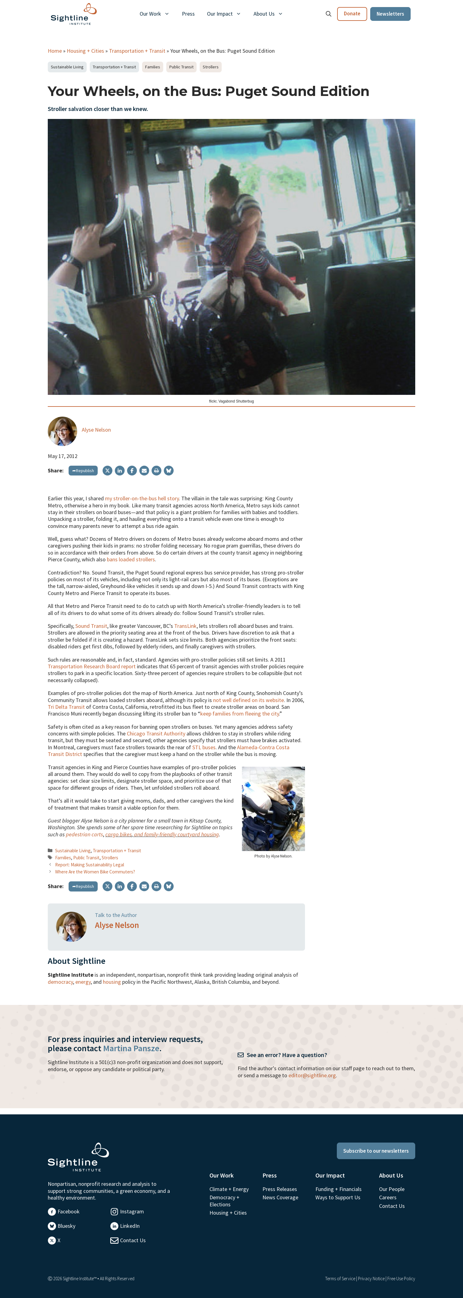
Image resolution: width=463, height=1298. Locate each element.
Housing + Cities (85, 50)
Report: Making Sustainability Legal (89, 865)
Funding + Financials (338, 1189)
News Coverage (280, 1197)
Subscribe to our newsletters (376, 1150)
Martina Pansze (131, 1048)
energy (83, 981)
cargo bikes (118, 834)
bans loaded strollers (131, 559)
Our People (392, 1189)
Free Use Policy (401, 1278)
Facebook (69, 1211)
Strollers (211, 67)
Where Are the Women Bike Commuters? (95, 872)
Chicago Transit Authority (156, 733)
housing (112, 981)
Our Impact (227, 14)
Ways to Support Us (337, 1197)
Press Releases (279, 1189)
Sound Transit (91, 625)
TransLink (185, 625)
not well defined (231, 700)
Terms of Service (340, 1278)
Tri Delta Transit (66, 706)
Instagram (132, 1211)
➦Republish (83, 470)
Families (152, 67)
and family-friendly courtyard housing (176, 834)
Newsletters (390, 13)
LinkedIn (130, 1225)
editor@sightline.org (312, 1075)
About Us (271, 14)
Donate (352, 13)
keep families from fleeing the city (239, 713)
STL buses (204, 747)
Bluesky (66, 1225)
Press (188, 13)
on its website (268, 700)
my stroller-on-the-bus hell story (142, 498)
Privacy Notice (371, 1278)
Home (55, 50)
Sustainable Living (67, 67)
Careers (388, 1197)
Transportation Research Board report (92, 666)
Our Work (158, 14)
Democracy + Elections (224, 1201)
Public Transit (181, 67)
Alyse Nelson (96, 429)
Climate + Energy (229, 1189)
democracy (60, 981)
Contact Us (133, 1240)
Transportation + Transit (137, 50)
